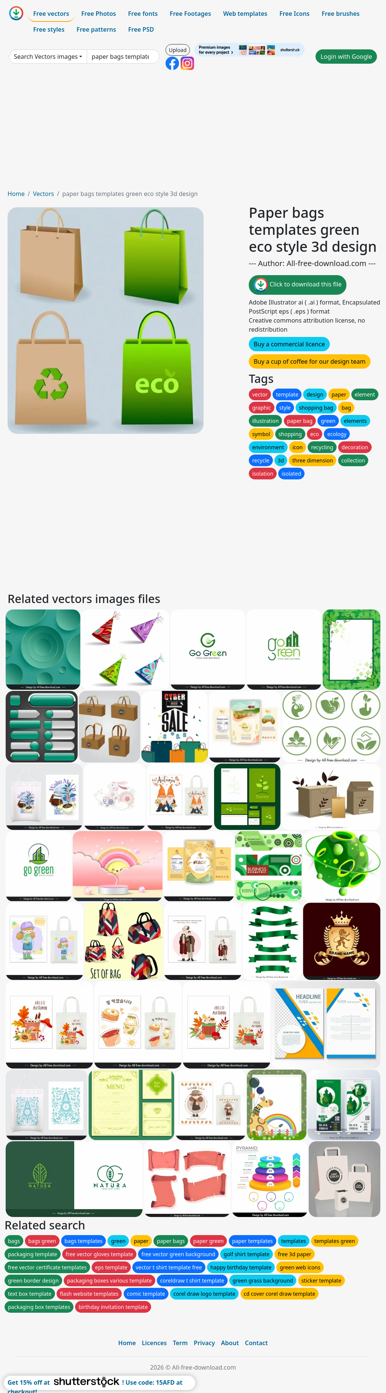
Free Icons (294, 13)
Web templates (245, 13)
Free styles (48, 29)
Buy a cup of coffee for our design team (310, 361)
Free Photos (98, 13)
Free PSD (141, 29)
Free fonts (143, 13)
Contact (256, 1343)
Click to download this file (298, 285)
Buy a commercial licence (289, 344)
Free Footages (190, 13)
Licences (154, 1343)
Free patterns (96, 29)
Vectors (43, 194)
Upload (178, 50)
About (230, 1343)
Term (180, 1343)
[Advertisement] (193, 132)
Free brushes (341, 13)
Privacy (204, 1343)
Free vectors (51, 13)
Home (16, 194)
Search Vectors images (46, 56)
